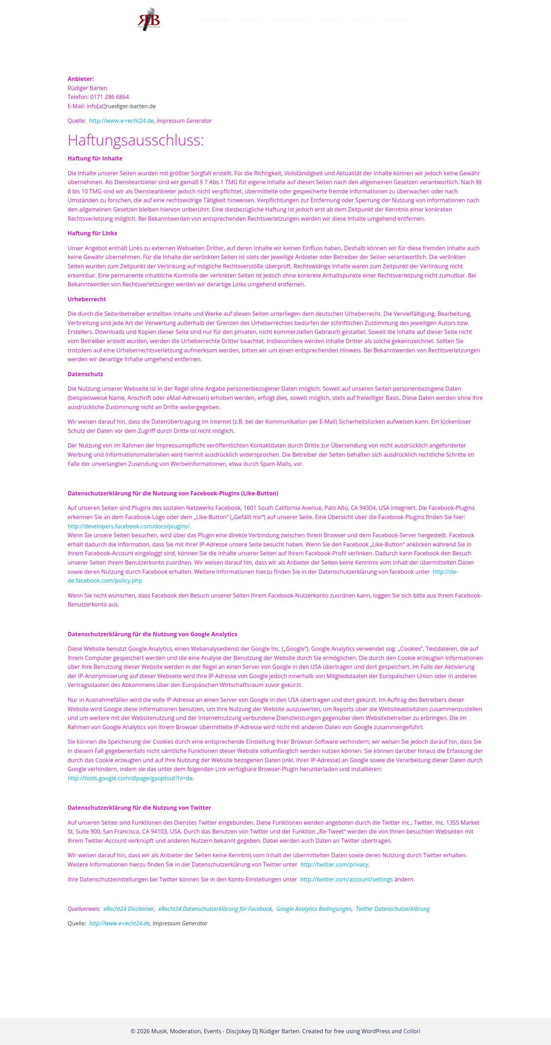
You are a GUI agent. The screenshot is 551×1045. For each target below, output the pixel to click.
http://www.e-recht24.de (121, 121)
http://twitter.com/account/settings (346, 879)
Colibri (411, 1031)
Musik (250, 19)
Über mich (214, 19)
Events (329, 19)
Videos (361, 19)
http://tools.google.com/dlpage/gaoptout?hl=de (130, 778)
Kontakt (395, 19)
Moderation (289, 19)
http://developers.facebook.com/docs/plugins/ (129, 526)
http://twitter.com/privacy (334, 864)
